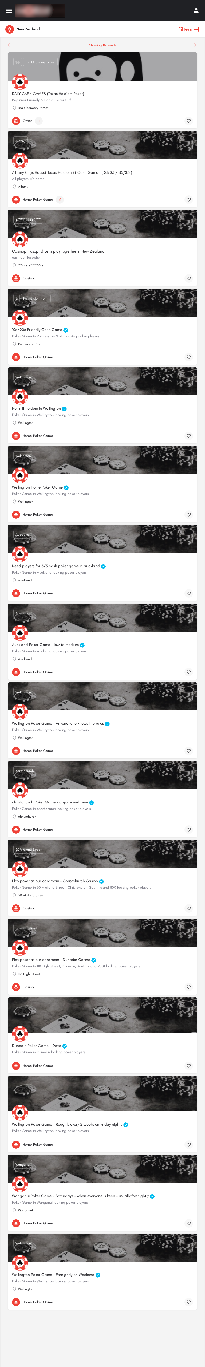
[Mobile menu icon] (9, 11)
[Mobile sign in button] (196, 10)
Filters (189, 29)
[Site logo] (40, 11)
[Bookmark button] (188, 121)
